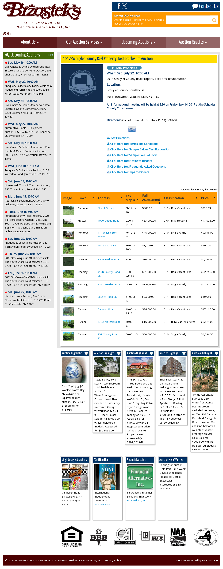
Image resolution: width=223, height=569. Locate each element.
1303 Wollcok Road (109, 321)
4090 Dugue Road (108, 220)
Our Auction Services (84, 42)
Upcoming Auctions (138, 42)
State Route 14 (107, 245)
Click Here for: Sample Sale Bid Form (132, 155)
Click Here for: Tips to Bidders (128, 172)
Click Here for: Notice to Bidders (129, 161)
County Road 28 (107, 296)
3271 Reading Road (109, 284)
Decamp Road (106, 309)
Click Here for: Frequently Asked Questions (136, 167)
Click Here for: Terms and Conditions (132, 144)
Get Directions (118, 138)
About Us (30, 42)
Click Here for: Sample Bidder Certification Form (139, 149)
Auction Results (193, 42)
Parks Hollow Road (109, 259)
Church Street (106, 208)
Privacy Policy (113, 560)
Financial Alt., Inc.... (137, 500)
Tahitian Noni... (103, 504)
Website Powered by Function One (197, 560)
